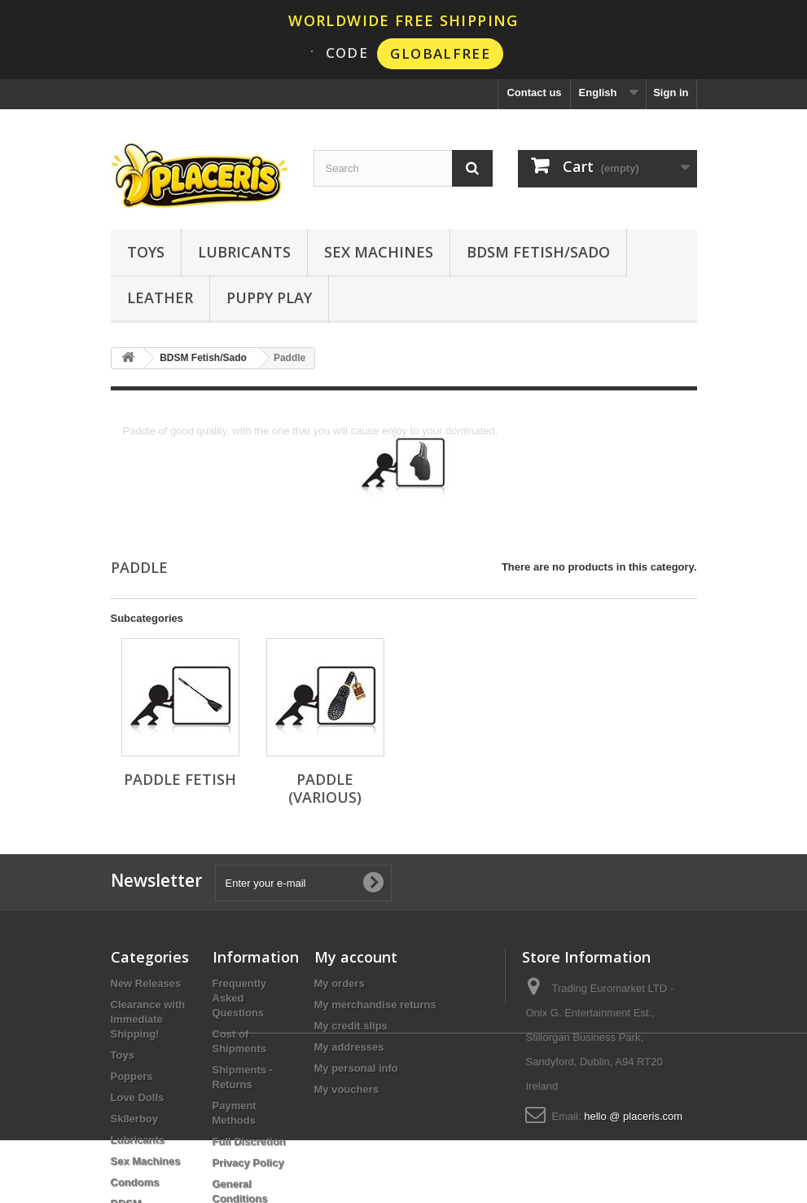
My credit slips (351, 1026)
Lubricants (244, 252)
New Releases (146, 983)
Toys (145, 252)
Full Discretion (249, 1141)
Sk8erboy (135, 1119)
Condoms (135, 1182)
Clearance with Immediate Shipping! (148, 1019)
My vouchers (346, 1089)
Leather (160, 297)
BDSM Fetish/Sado (538, 252)
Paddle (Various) (325, 788)
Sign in (670, 92)
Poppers (132, 1076)
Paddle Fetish (180, 779)
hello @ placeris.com (633, 1116)
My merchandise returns (375, 1004)
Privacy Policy (248, 1163)
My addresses (349, 1047)
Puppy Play (269, 297)
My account (355, 957)
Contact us (534, 92)
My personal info (356, 1068)
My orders (339, 983)
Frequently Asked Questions (239, 998)
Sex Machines (378, 252)
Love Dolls (137, 1097)
